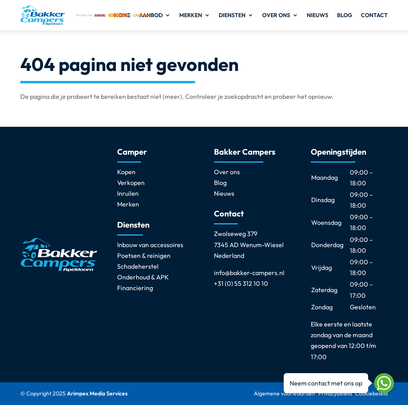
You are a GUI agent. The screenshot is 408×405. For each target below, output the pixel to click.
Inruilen (128, 193)
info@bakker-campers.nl (249, 273)
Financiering (135, 288)
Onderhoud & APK (143, 277)
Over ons (276, 15)
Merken (190, 15)
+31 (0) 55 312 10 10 (241, 283)
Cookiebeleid (371, 393)
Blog (344, 15)
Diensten (232, 15)
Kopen (126, 172)
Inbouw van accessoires (150, 245)
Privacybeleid (335, 393)
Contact (374, 15)
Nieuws (317, 15)
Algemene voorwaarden (284, 393)
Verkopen (131, 183)
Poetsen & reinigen (144, 256)
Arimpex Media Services (97, 393)
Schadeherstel (138, 266)
